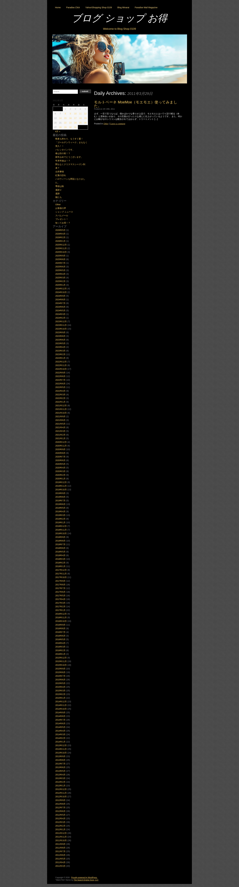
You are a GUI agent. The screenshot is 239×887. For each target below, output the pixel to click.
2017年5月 (60, 595)
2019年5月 (60, 508)
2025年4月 (60, 274)
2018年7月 (60, 544)
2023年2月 (60, 354)
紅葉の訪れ (60, 175)
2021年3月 (60, 431)
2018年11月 (61, 530)
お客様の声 (60, 208)
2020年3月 (60, 471)
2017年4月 (60, 599)
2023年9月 (60, 332)
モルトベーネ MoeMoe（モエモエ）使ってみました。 (135, 104)
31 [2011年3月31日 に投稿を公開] (75, 127)
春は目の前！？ (62, 153)
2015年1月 (60, 698)
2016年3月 (60, 646)
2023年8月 (60, 336)
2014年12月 (61, 701)
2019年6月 (60, 504)
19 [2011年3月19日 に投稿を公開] (85, 118)
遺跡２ (58, 190)
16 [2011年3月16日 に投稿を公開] (70, 118)
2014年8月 (60, 716)
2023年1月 (60, 358)
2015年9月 (60, 668)
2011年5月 (60, 858)
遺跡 (57, 193)
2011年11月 (61, 837)
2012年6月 (60, 811)
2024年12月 (61, 288)
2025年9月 (60, 255)
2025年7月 (60, 263)
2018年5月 (60, 551)
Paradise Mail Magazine (146, 7)
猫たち (58, 197)
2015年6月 (60, 679)
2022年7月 (60, 380)
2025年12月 (61, 244)
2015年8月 (60, 672)
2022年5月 (60, 387)
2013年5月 (60, 771)
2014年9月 (60, 712)
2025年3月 (60, 277)
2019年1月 (60, 522)
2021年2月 (60, 435)
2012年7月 (60, 807)
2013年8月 (60, 760)
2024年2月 (60, 318)
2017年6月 (60, 592)
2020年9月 (60, 449)
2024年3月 (60, 314)
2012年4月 (60, 818)
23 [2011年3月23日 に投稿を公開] (70, 123)
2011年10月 (61, 840)
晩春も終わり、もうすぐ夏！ (69, 139)
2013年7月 (60, 763)
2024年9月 (60, 296)
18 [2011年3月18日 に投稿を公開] (80, 118)
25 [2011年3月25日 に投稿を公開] (80, 123)
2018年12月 (61, 526)
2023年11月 (61, 325)
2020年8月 (60, 453)
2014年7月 (60, 720)
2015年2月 (60, 694)
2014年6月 (60, 723)
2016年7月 (60, 632)
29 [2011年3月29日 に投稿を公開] (65, 127)
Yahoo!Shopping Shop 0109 (98, 7)
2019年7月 (60, 500)
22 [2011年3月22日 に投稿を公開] (65, 123)
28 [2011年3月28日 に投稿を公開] (60, 127)
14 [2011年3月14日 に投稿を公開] (60, 118)
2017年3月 (60, 603)
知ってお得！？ (62, 223)
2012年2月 (60, 826)
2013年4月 (60, 774)
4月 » (57, 131)
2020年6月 (60, 460)
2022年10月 (61, 369)
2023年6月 (60, 340)
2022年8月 (60, 376)
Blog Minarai (123, 7)
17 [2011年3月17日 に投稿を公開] (75, 118)
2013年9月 (60, 756)
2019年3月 (60, 515)
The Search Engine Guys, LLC (86, 880)
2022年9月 (60, 372)
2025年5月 (60, 270)
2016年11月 (61, 617)
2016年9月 (60, 625)
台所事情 (59, 171)
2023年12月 (61, 321)
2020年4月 (60, 467)
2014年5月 (60, 727)
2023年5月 (60, 343)
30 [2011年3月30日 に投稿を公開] (70, 127)
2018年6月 (60, 548)
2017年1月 (60, 610)
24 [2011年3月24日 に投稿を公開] (75, 123)
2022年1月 (60, 402)
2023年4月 (60, 347)
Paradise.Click (73, 7)
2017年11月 (61, 573)
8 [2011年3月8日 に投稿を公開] (65, 113)
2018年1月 (60, 566)
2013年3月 (60, 778)
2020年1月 (60, 478)
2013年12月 (61, 745)
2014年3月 (60, 734)
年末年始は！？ (62, 160)
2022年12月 (61, 361)
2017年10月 (61, 577)
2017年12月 (61, 570)
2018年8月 (60, 541)
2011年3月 (60, 866)
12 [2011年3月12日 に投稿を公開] (85, 113)
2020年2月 (60, 475)
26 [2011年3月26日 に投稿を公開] (85, 123)
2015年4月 (60, 687)
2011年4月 (60, 862)
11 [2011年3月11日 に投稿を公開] (80, 113)
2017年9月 (60, 581)
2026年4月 (60, 234)
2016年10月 (61, 621)
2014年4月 (60, 731)
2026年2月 (60, 237)
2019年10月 (61, 489)
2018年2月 (60, 562)
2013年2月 (60, 782)
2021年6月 (60, 420)
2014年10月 (61, 709)
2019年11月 (61, 486)
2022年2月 (60, 398)
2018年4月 (60, 555)
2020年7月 (60, 456)
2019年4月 (60, 511)
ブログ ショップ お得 (119, 18)
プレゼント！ (61, 219)
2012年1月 (60, 829)
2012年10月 (61, 796)
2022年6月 (60, 383)
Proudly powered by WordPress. (84, 877)
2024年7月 (60, 303)
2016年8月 (60, 628)
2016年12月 (61, 614)
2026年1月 (60, 241)
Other (106, 124)
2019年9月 (60, 493)
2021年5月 (60, 424)
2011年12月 (61, 833)
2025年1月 (60, 285)
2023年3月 (60, 350)
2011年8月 (60, 847)
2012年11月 (61, 793)
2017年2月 (60, 606)
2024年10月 (61, 292)
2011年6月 (60, 855)
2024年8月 (60, 299)
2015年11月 (61, 661)
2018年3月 (60, 559)
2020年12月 (61, 442)
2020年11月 (61, 445)
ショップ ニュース (64, 212)
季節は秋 (59, 186)
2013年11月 (61, 749)
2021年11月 (61, 409)
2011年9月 (60, 844)
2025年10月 (61, 252)
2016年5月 (60, 639)
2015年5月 (60, 683)
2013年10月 (61, 752)
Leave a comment (117, 124)
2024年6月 (60, 307)
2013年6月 (60, 767)
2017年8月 (60, 584)
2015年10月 (61, 665)
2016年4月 (60, 643)
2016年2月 (60, 650)
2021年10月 (61, 413)
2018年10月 (61, 533)
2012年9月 (60, 800)
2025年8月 (60, 259)
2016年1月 (60, 654)
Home (58, 7)
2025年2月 (60, 281)
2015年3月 (60, 690)
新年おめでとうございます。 (69, 157)
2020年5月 (60, 464)
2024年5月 (60, 310)
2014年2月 (60, 738)
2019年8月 (60, 497)
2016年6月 (60, 636)
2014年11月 (61, 705)
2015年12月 (61, 657)
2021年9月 (60, 416)
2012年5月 (60, 815)
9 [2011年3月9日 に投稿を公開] (70, 113)
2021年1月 (60, 438)
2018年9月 (60, 537)
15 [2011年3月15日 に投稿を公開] (65, 118)
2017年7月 (60, 588)
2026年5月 (60, 230)
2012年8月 (60, 804)
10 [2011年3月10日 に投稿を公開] (75, 113)
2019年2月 (60, 519)
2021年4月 (60, 427)
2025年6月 (60, 266)
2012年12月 (61, 789)
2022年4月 (60, 391)
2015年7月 (60, 676)
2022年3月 (60, 394)
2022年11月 (61, 365)
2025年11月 (61, 248)
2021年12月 (61, 405)
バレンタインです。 (65, 149)
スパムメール (61, 215)
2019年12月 (61, 482)
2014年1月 (60, 742)
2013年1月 (60, 785)
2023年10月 (61, 329)
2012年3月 (60, 822)
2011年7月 (60, 851)
